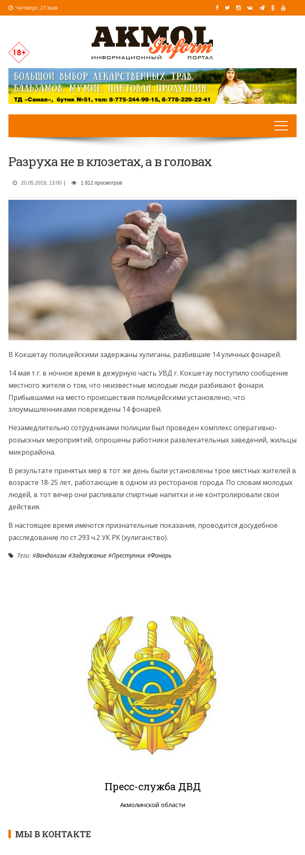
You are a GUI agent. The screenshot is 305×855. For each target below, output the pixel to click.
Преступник (128, 555)
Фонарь (161, 555)
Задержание (89, 555)
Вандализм (51, 555)
